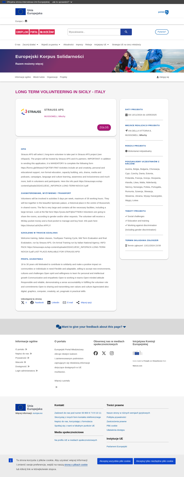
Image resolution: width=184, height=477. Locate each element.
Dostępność (21, 366)
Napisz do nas (22, 353)
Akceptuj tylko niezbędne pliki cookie (154, 461)
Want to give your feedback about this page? (91, 327)
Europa (18, 21)
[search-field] (99, 32)
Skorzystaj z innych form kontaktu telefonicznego (78, 417)
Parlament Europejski (117, 446)
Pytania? (162, 32)
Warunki (19, 362)
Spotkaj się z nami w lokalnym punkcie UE (75, 425)
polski (163, 12)
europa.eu (38, 413)
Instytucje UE (115, 438)
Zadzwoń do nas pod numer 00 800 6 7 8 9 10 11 (78, 413)
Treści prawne (115, 405)
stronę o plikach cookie (76, 464)
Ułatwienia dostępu (116, 430)
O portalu (19, 349)
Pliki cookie (112, 425)
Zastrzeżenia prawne (116, 421)
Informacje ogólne (26, 341)
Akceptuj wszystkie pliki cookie (115, 461)
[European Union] (28, 410)
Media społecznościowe (69, 432)
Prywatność (21, 358)
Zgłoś (104, 127)
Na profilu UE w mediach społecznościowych (76, 440)
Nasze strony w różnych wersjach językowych (128, 413)
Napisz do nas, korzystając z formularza (73, 421)
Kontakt (59, 405)
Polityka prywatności (116, 417)
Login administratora (25, 370)
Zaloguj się (164, 77)
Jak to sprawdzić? (62, 2)
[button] (25, 302)
